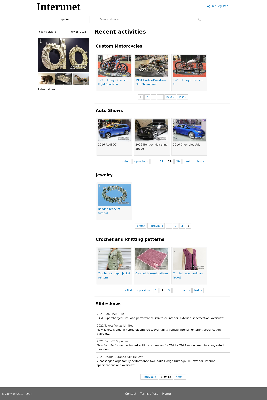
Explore (64, 19)
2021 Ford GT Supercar (112, 341)
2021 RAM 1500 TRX (111, 314)
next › (170, 97)
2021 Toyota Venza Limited (115, 325)
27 (161, 161)
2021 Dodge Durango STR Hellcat (120, 357)
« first (126, 161)
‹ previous (141, 161)
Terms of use (149, 393)
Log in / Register (217, 6)
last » (182, 97)
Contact (131, 393)
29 (178, 161)
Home (166, 393)
